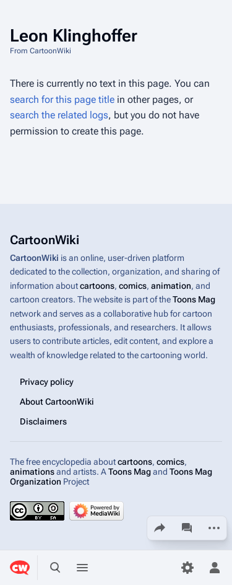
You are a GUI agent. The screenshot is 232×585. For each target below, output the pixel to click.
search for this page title (62, 99)
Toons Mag (194, 299)
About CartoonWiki (57, 402)
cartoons (97, 286)
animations (32, 472)
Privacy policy (47, 382)
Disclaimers (43, 421)
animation (171, 286)
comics (133, 286)
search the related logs (59, 115)
